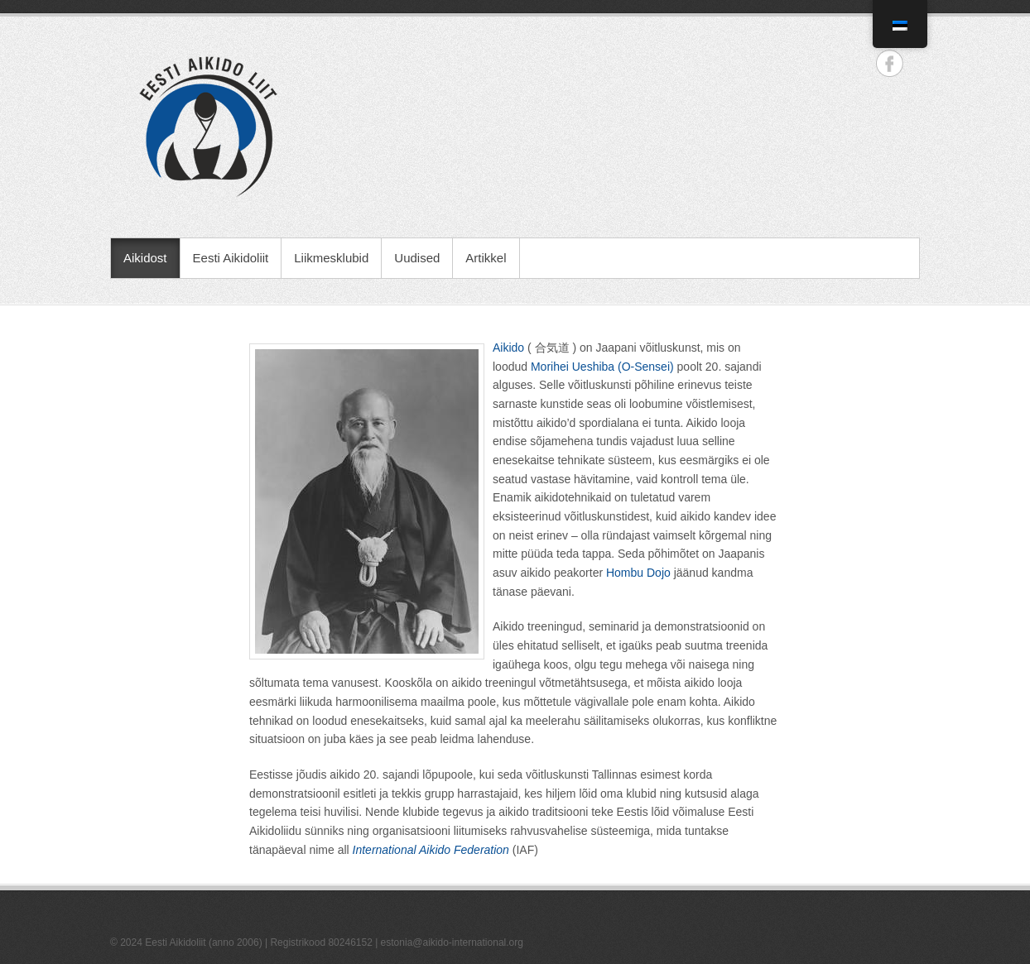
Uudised (417, 258)
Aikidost (145, 258)
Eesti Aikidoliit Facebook (889, 63)
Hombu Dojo (638, 572)
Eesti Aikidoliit (231, 258)
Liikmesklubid (331, 258)
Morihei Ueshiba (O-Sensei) (602, 366)
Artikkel (485, 258)
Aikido (508, 347)
